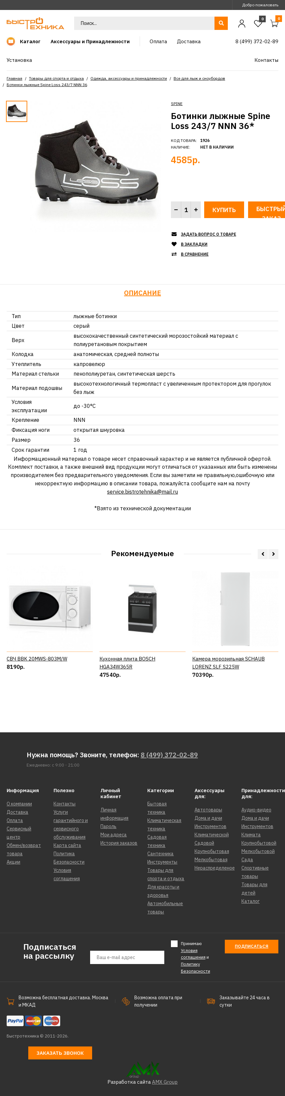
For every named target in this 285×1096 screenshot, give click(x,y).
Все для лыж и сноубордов (199, 78)
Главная (14, 78)
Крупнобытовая (212, 851)
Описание (142, 292)
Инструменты (162, 862)
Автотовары (208, 810)
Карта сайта (67, 845)
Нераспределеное (215, 868)
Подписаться (251, 946)
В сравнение (195, 254)
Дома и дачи (208, 818)
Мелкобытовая (211, 860)
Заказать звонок (60, 1053)
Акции (13, 862)
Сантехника (160, 854)
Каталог (250, 901)
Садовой (204, 843)
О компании (19, 804)
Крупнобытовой (258, 843)
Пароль (108, 826)
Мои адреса (113, 835)
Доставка (17, 812)
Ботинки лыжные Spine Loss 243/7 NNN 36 (47, 84)
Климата (251, 835)
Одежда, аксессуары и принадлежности (128, 78)
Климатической (212, 835)
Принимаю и (195, 957)
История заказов (118, 843)
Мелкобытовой (258, 851)
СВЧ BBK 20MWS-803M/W (37, 687)
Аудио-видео (256, 810)
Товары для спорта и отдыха (56, 78)
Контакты (64, 804)
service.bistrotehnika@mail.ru (142, 491)
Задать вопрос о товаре (208, 234)
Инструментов (210, 826)
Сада (247, 860)
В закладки (194, 244)
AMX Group (165, 1082)
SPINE (177, 103)
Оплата (15, 820)
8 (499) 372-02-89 (169, 754)
